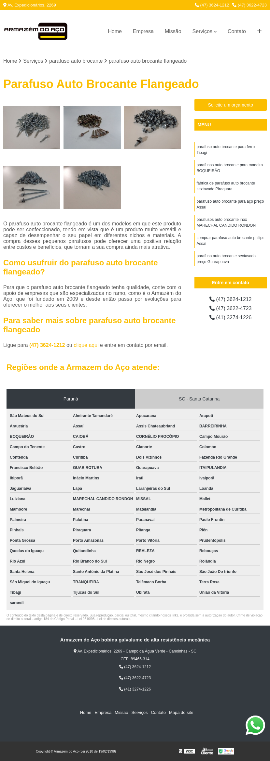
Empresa (143, 31)
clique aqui (86, 345)
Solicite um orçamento (230, 105)
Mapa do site (181, 712)
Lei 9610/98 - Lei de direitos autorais (104, 619)
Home (115, 31)
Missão (173, 31)
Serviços (202, 31)
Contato (237, 31)
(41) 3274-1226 (230, 317)
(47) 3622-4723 (249, 5)
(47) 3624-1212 (212, 5)
